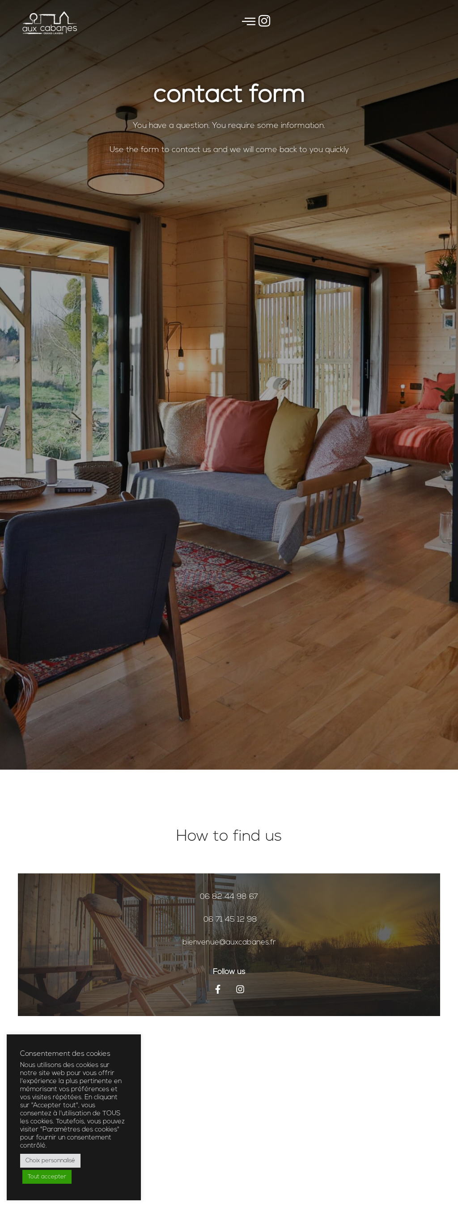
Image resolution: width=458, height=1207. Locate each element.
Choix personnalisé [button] (50, 1161)
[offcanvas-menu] (249, 23)
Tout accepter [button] (47, 1177)
